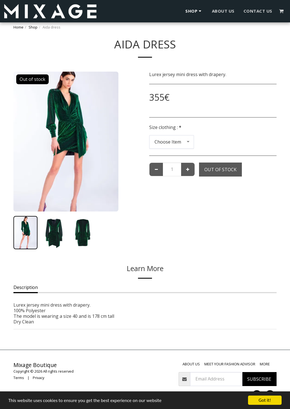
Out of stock (220, 169)
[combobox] (171, 142)
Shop (33, 27)
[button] (281, 11)
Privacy (38, 377)
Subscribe (259, 379)
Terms (18, 377)
